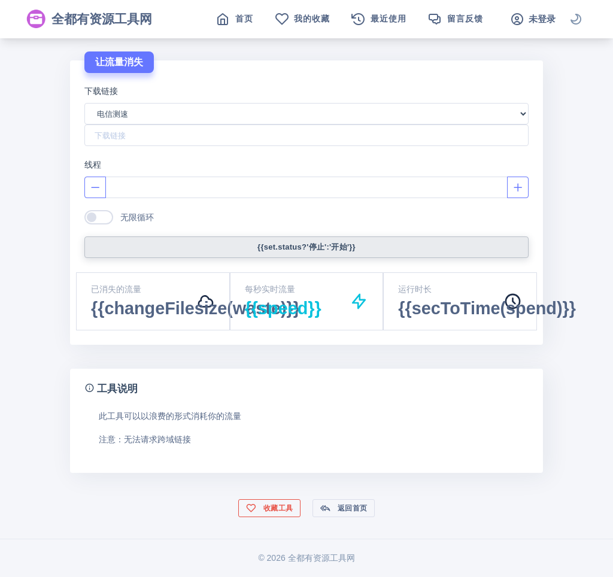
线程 (92, 164)
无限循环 (137, 217)
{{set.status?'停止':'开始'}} (306, 246)
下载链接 (101, 91)
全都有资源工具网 (89, 19)
